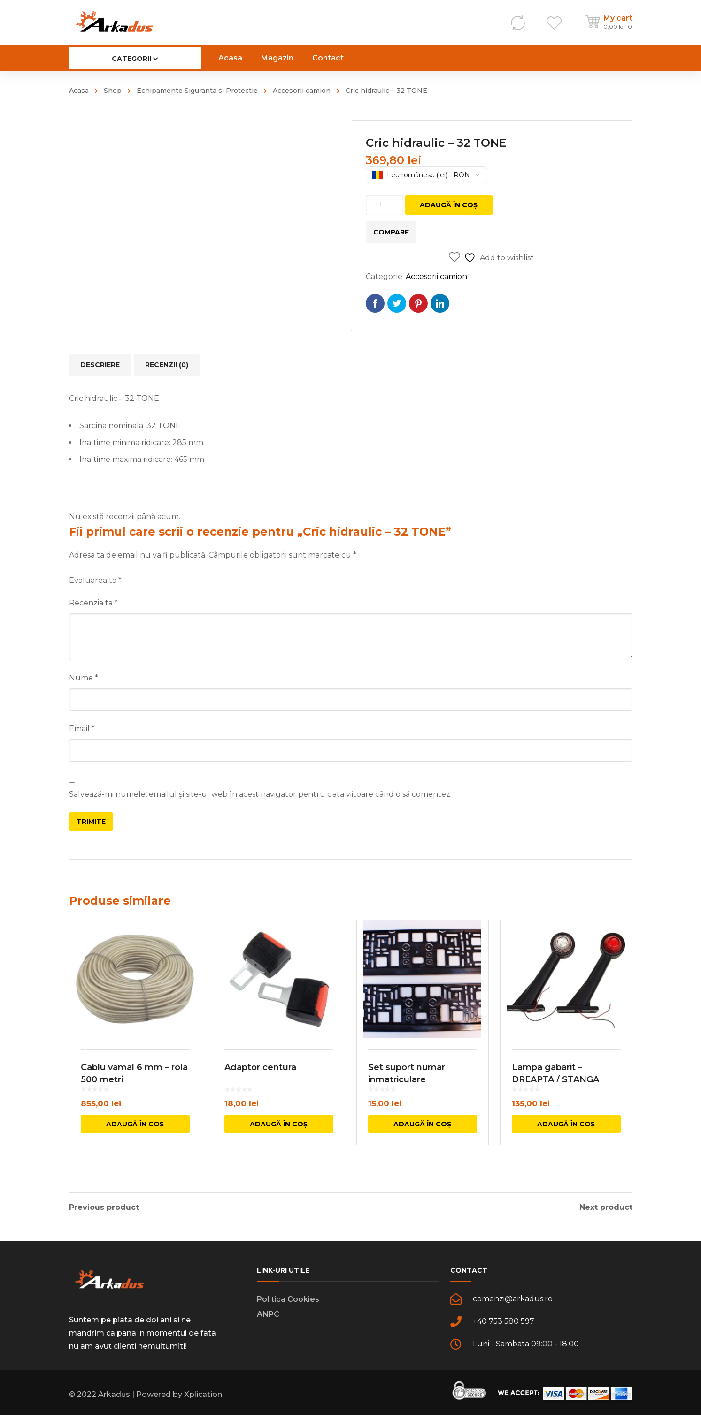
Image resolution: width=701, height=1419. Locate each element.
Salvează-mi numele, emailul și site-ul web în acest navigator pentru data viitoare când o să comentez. (260, 794)
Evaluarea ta (95, 580)
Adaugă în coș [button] (135, 1137)
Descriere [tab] (100, 365)
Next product (605, 1207)
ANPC (268, 1317)
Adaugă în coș (449, 205)
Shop (113, 90)
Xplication (203, 1398)
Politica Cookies (288, 1302)
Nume (83, 677)
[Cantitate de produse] (384, 205)
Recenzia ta (93, 602)
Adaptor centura (260, 1080)
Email (82, 728)
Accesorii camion (302, 90)
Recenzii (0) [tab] (166, 365)
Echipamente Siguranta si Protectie (197, 90)
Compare (391, 232)
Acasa (79, 90)
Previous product (104, 1207)
